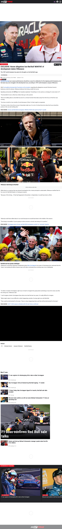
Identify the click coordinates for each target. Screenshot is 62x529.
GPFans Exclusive (4, 64)
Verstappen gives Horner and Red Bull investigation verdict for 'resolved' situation (28, 224)
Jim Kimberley (4, 75)
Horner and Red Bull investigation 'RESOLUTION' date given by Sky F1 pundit (27, 109)
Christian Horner (8, 346)
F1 (1, 346)
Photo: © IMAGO (4, 61)
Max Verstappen (32, 265)
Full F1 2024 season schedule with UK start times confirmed (23, 304)
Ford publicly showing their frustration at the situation (16, 87)
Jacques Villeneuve (18, 346)
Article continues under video (31, 187)
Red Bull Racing (5, 81)
